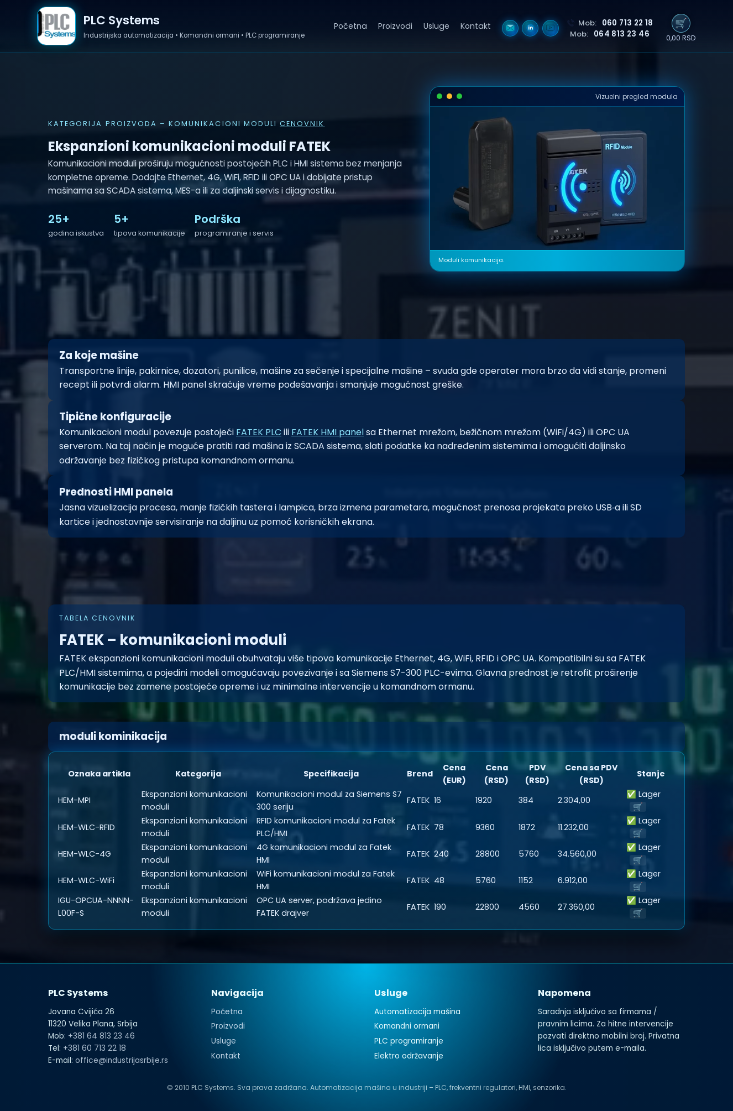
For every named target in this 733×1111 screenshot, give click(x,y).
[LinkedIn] (530, 28)
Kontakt (475, 26)
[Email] (510, 28)
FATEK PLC (258, 432)
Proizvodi (395, 26)
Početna (350, 26)
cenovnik (302, 123)
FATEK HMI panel (327, 432)
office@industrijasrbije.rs (121, 1060)
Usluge (436, 26)
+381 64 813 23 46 (101, 1036)
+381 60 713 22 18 (94, 1048)
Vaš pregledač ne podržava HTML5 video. (557, 178)
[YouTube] (550, 28)
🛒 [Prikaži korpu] (681, 23)
